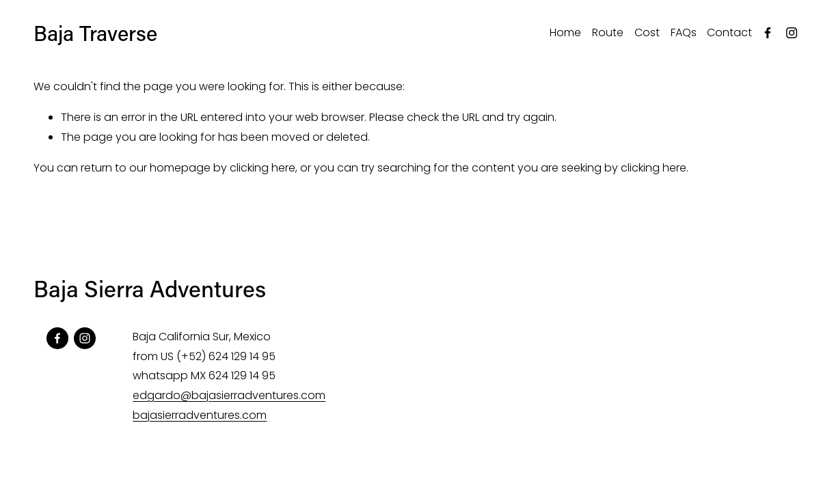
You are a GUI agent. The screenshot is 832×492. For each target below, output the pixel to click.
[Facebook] (768, 33)
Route (607, 32)
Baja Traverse (95, 32)
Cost (647, 32)
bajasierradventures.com (200, 415)
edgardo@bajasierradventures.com (229, 395)
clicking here (262, 168)
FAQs (684, 32)
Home (565, 32)
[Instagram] (792, 33)
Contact (729, 32)
